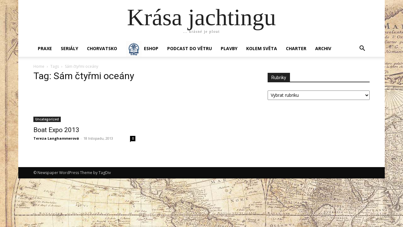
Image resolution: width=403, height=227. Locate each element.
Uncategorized (47, 119)
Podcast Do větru (189, 48)
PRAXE (45, 48)
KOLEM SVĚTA (261, 48)
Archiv (323, 48)
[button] (362, 49)
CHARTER (296, 48)
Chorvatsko (102, 48)
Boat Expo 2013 (56, 130)
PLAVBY (229, 48)
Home (38, 66)
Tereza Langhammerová (56, 138)
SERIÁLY (69, 48)
